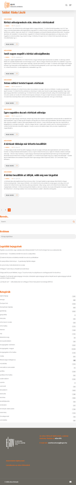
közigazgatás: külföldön (7, 345)
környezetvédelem (5, 341)
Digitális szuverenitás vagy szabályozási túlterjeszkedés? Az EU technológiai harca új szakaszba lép (30, 250)
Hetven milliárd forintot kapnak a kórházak (24, 83)
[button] (70, 5)
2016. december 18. (17, 86)
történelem (3, 405)
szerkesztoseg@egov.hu (57, 443)
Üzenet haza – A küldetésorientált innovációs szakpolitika (17, 254)
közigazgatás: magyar (7, 348)
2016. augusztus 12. (17, 116)
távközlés (3, 394)
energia (2, 299)
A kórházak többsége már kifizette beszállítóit (25, 144)
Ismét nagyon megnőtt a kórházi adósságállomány (27, 53)
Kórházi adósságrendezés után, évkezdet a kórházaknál (29, 22)
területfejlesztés (5, 401)
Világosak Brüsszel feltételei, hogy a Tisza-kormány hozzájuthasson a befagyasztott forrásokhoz (30, 272)
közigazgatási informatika (8, 352)
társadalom (3, 390)
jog (1, 333)
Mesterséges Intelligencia (38, 360)
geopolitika (3, 314)
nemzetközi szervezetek (7, 367)
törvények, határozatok (7, 408)
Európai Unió (4, 303)
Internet (2, 329)
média (2, 356)
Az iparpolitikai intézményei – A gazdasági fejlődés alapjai (17, 261)
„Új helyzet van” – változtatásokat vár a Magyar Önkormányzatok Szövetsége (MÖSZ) (26, 282)
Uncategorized (4, 416)
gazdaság (3, 311)
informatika (3, 326)
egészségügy (8, 19)
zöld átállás (3, 420)
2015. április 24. (16, 178)
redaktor (7, 25)
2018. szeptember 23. (17, 57)
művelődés (3, 363)
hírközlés (3, 318)
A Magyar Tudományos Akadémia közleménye (14, 269)
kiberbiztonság (4, 337)
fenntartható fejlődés (6, 307)
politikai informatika (6, 375)
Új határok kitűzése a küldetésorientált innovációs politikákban (19, 257)
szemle (2, 382)
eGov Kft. (58, 438)
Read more (10, 44)
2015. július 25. (16, 147)
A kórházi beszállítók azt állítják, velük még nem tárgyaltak (31, 175)
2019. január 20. (16, 25)
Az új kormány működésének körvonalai (12, 265)
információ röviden (6, 322)
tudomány (3, 412)
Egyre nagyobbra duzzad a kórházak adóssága (24, 112)
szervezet (3, 386)
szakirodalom (4, 378)
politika (2, 371)
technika (2, 397)
